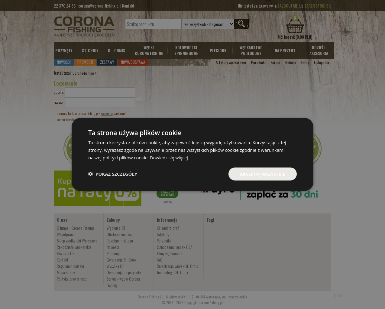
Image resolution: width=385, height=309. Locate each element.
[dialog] (192, 154)
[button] (112, 174)
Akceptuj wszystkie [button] (262, 174)
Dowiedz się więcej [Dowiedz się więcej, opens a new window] (169, 157)
